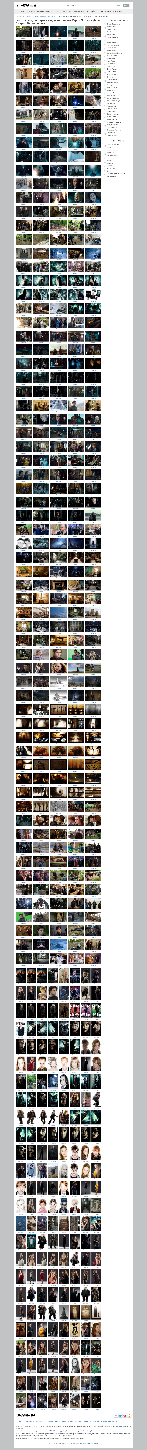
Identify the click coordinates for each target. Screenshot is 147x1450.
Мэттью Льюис (112, 109)
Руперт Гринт (111, 26)
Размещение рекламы (89, 1443)
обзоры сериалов (44, 11)
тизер (109, 147)
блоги (57, 1421)
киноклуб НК (79, 11)
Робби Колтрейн (112, 37)
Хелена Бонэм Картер (114, 53)
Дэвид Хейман (112, 117)
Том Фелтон (111, 64)
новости (20, 11)
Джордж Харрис (112, 124)
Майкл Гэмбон (112, 71)
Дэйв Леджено (112, 95)
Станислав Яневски (114, 130)
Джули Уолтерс (112, 69)
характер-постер (112, 155)
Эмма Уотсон (111, 29)
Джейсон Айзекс (112, 56)
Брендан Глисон (112, 93)
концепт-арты (111, 176)
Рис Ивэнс (110, 32)
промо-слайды (112, 152)
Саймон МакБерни (113, 114)
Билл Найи (110, 40)
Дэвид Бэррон (112, 119)
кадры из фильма (113, 144)
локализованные (113, 150)
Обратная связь (74, 1443)
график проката (104, 11)
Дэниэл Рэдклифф (113, 24)
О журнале (117, 11)
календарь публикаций (89, 1421)
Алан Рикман (111, 61)
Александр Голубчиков (62, 1431)
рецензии (31, 11)
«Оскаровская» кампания (116, 174)
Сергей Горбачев (89, 1431)
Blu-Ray (109, 171)
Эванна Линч (111, 103)
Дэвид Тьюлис (112, 50)
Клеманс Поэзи (112, 79)
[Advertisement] (118, 210)
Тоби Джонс (111, 66)
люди (64, 1421)
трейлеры (67, 11)
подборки (72, 1421)
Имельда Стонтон (113, 106)
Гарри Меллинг (112, 132)
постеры (110, 163)
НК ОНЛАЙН (91, 11)
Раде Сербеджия (113, 45)
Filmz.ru (118, 1426)
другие (109, 160)
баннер (109, 166)
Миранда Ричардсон (114, 122)
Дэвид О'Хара (112, 42)
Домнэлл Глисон (112, 82)
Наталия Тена (112, 48)
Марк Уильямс (112, 74)
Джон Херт (110, 77)
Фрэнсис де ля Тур (113, 101)
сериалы (49, 1421)
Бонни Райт (111, 34)
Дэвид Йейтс (111, 90)
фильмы (39, 1421)
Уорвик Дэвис (111, 111)
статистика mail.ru (109, 1421)
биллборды (111, 168)
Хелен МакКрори (113, 98)
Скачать (23, 38)
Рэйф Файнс (111, 58)
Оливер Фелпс (112, 85)
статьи (58, 11)
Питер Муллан (112, 135)
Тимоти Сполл (112, 127)
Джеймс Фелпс (112, 87)
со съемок (110, 158)
